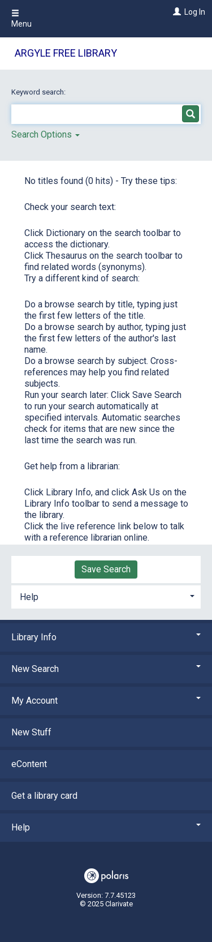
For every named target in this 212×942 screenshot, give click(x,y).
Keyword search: (39, 92)
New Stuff (31, 732)
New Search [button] (106, 668)
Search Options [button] (45, 134)
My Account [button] (106, 700)
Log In (194, 11)
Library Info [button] (106, 637)
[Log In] (175, 11)
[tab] (106, 596)
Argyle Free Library (66, 53)
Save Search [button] (106, 569)
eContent (29, 764)
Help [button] (29, 597)
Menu (21, 18)
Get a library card (44, 795)
